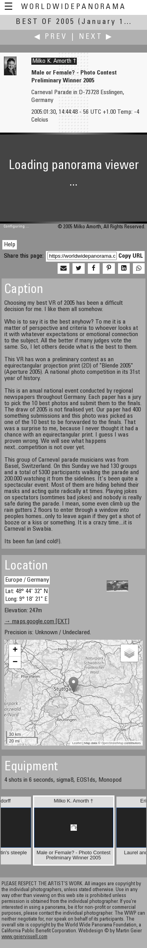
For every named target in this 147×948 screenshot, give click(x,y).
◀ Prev (50, 37)
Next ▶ (96, 37)
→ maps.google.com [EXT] (36, 622)
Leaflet (77, 743)
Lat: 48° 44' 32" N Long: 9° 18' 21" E (26, 595)
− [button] (15, 662)
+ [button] (15, 650)
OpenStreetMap (112, 743)
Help (9, 245)
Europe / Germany (27, 580)
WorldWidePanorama (73, 7)
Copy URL (130, 256)
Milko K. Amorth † (54, 61)
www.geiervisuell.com (24, 937)
